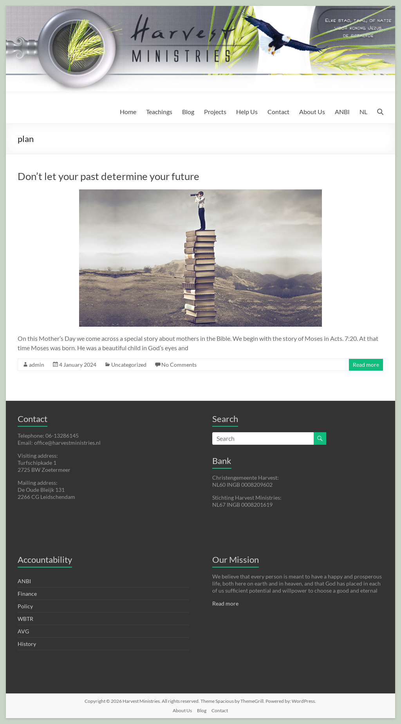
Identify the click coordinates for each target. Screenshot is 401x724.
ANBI (342, 111)
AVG (23, 631)
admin (36, 364)
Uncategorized (128, 364)
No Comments (179, 364)
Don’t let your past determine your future (108, 176)
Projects (215, 111)
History (27, 643)
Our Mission (235, 559)
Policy (25, 606)
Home (128, 111)
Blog (188, 111)
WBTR (25, 618)
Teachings (159, 111)
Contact (278, 111)
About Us (312, 111)
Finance (27, 593)
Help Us (247, 111)
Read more (366, 364)
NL (363, 111)
